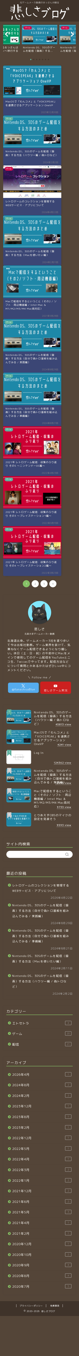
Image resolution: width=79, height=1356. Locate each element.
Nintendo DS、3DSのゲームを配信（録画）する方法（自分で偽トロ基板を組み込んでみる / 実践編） (40, 910)
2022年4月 (41, 1159)
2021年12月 (41, 1191)
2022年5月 (41, 1148)
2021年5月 (41, 1212)
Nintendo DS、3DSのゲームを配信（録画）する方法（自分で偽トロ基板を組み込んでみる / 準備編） (40, 936)
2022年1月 (41, 1180)
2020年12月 (41, 1244)
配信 (41, 1044)
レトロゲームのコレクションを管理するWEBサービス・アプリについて (40, 888)
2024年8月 (41, 1085)
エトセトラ (41, 1023)
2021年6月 (41, 1201)
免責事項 (54, 1305)
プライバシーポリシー (31, 1305)
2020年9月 (41, 1265)
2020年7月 (41, 1286)
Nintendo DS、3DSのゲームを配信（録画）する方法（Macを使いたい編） (40, 958)
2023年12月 (41, 1106)
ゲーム (41, 1033)
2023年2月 (41, 1127)
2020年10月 (41, 1254)
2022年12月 (41, 1138)
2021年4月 (41, 1222)
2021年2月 (41, 1233)
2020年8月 (41, 1275)
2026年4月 (41, 1074)
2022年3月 (41, 1169)
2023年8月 (41, 1117)
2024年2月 (41, 1095)
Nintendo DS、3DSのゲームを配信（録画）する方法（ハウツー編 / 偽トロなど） (40, 981)
